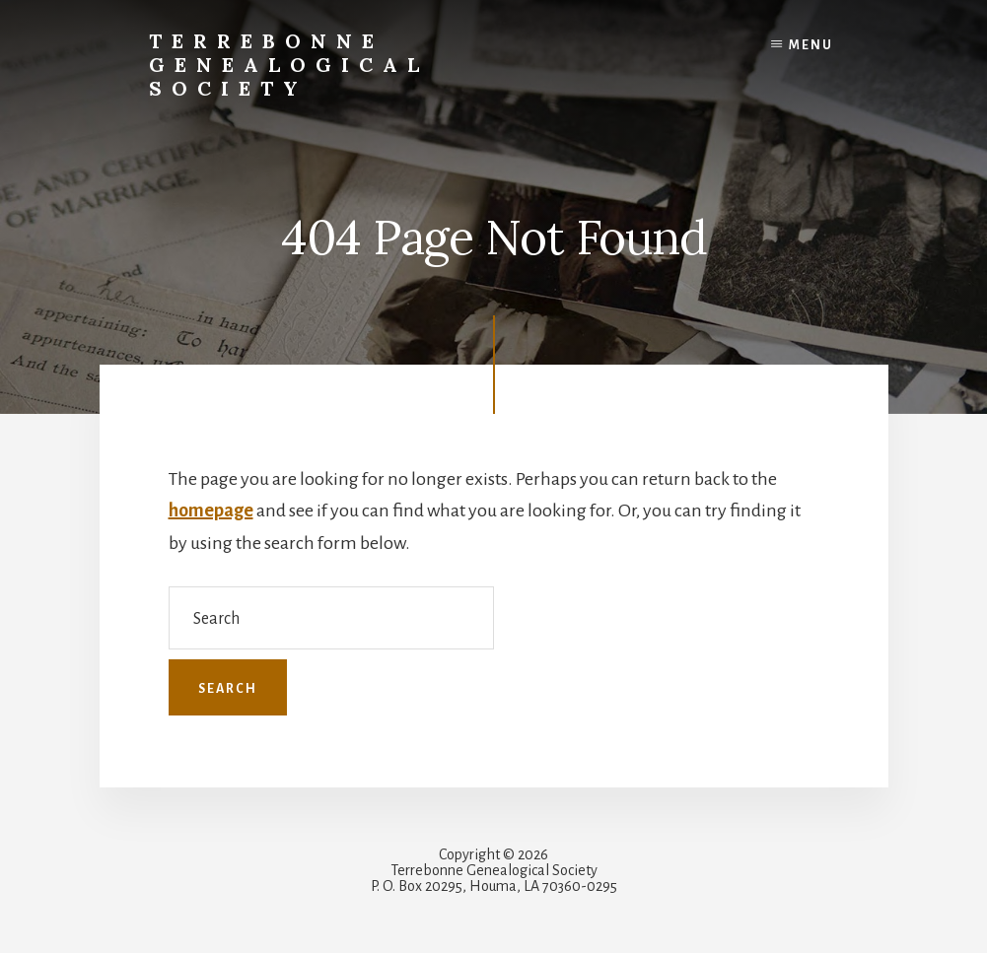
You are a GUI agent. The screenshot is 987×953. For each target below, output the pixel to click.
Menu (811, 45)
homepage (211, 510)
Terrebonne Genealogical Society (289, 65)
